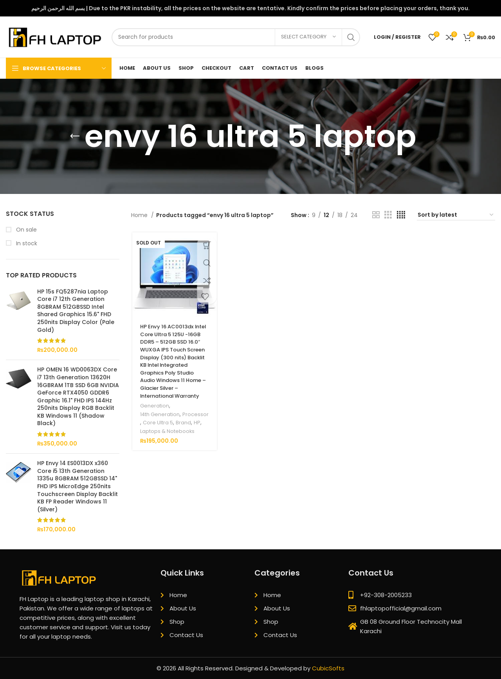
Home (140, 215)
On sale (25, 230)
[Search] (236, 37)
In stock (25, 243)
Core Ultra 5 (184, 431)
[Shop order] (456, 215)
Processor (152, 431)
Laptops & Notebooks (167, 447)
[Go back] (75, 136)
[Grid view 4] (401, 215)
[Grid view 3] (388, 215)
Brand (146, 439)
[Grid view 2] (376, 215)
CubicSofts (328, 668)
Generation (154, 414)
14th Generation (160, 422)
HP (160, 439)
